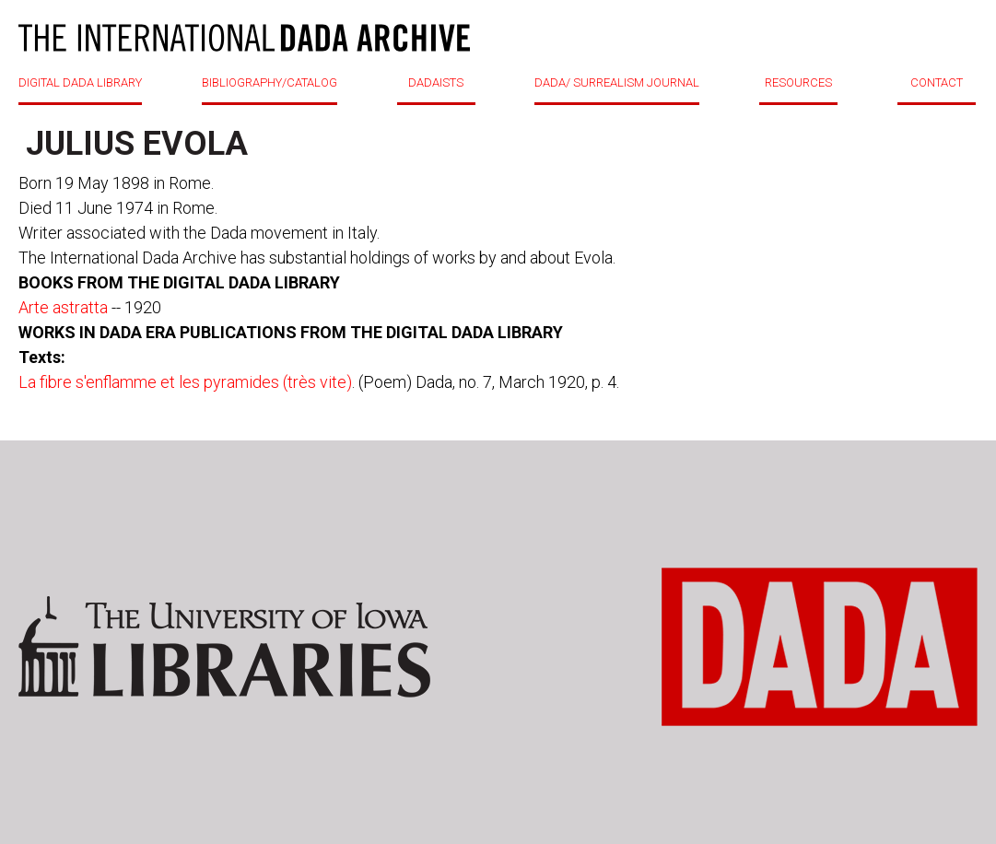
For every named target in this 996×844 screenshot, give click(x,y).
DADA (244, 38)
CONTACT (936, 82)
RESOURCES (798, 82)
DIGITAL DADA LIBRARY (80, 82)
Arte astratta (63, 307)
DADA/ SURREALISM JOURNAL (616, 82)
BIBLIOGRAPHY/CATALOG (269, 82)
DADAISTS (435, 82)
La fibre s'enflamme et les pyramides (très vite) (185, 382)
